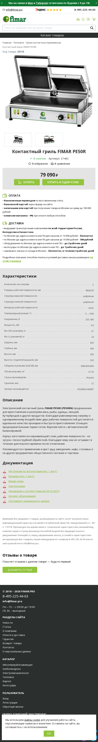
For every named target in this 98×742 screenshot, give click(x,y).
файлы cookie (32, 719)
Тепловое (8, 677)
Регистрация (10, 702)
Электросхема (16, 486)
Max (30, 3)
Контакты (8, 647)
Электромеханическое (16, 673)
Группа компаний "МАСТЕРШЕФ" (24, 714)
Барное (7, 681)
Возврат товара (12, 643)
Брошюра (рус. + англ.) (21, 476)
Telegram (42, 3)
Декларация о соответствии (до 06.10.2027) (33, 491)
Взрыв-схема (15, 481)
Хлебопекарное (12, 669)
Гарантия (8, 639)
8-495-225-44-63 (84, 9)
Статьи (7, 627)
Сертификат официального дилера (28, 501)
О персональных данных (17, 651)
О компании (9, 631)
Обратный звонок (13, 707)
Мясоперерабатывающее (18, 665)
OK (49, 733)
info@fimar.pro (14, 9)
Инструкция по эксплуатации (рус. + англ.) (32, 471)
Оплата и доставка (14, 635)
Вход (5, 698)
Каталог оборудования (22, 496)
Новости (8, 623)
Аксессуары (9, 685)
